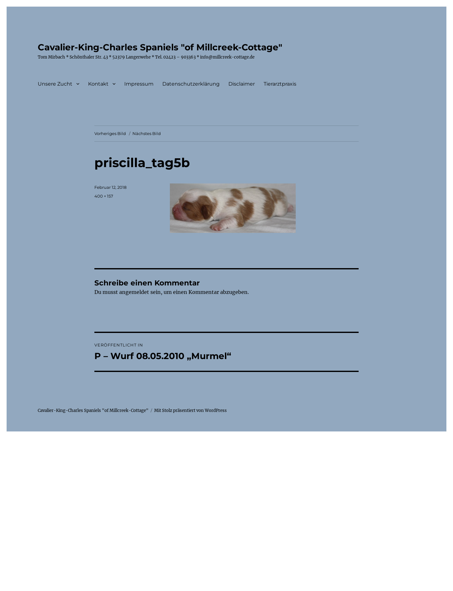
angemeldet (134, 292)
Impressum (139, 84)
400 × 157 (103, 196)
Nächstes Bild (146, 133)
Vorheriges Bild (110, 133)
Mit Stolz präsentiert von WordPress (190, 410)
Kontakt (98, 84)
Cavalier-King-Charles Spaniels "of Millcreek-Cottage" (160, 47)
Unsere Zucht (55, 84)
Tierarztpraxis (280, 84)
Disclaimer (241, 84)
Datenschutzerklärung (191, 84)
